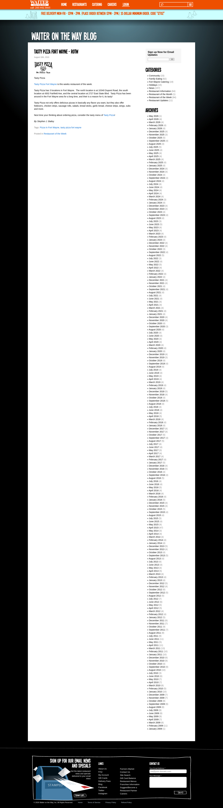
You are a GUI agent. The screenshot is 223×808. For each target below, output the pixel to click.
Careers (112, 4)
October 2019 (155, 360)
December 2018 (156, 391)
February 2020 (156, 348)
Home (80, 802)
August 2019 (155, 366)
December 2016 (156, 465)
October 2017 (155, 435)
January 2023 (155, 240)
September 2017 (157, 438)
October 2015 (155, 509)
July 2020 (153, 332)
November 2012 (156, 586)
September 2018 (157, 401)
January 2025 (155, 165)
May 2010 (153, 679)
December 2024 (156, 168)
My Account (103, 775)
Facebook (102, 787)
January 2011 (155, 654)
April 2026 (154, 119)
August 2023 (155, 218)
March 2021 (154, 308)
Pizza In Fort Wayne (49, 127)
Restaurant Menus (128, 781)
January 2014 (155, 543)
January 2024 (155, 202)
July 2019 (153, 370)
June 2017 (154, 447)
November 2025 (156, 134)
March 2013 (154, 574)
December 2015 (156, 503)
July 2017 (153, 444)
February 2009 (156, 725)
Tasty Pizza (109, 115)
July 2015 (153, 518)
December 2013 (156, 546)
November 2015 (156, 506)
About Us (102, 769)
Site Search (125, 775)
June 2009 (154, 713)
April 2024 (154, 193)
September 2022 (157, 252)
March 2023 (154, 233)
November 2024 (156, 172)
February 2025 (156, 162)
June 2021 (154, 298)
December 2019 (156, 354)
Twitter (101, 790)
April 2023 (154, 230)
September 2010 (157, 667)
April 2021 (154, 305)
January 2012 (155, 617)
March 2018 (154, 419)
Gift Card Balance (128, 778)
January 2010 (155, 691)
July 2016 (153, 481)
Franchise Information (130, 784)
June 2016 (154, 484)
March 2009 (154, 722)
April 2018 (154, 416)
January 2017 (155, 462)
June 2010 (154, 676)
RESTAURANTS (79, 4)
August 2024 (155, 181)
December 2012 (156, 583)
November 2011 (156, 623)
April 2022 (154, 267)
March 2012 (154, 611)
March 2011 (154, 648)
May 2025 (153, 153)
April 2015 (154, 527)
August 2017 (155, 441)
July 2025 (153, 147)
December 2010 (156, 657)
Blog (100, 784)
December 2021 (156, 280)
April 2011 (154, 645)
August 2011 (155, 633)
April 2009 (154, 719)
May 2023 (153, 227)
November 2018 (156, 394)
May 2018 (153, 413)
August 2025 (155, 144)
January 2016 (155, 500)
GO (190, 4)
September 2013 (157, 555)
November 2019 (156, 357)
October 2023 (155, 212)
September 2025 (157, 141)
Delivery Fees (104, 781)
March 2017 (154, 456)
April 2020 (154, 342)
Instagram (102, 793)
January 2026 (155, 128)
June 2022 (154, 261)
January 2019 (155, 388)
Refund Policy (126, 802)
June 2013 (154, 565)
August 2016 (155, 478)
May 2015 (153, 524)
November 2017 (156, 431)
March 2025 (154, 159)
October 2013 (155, 552)
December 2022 (156, 243)
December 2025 (156, 131)
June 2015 (154, 521)
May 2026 (153, 116)
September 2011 (157, 630)
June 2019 (154, 373)
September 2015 (157, 512)
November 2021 (156, 283)
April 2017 (154, 453)
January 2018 (155, 425)
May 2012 (153, 605)
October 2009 (155, 701)
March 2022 (154, 271)
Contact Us (125, 772)
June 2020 (154, 336)
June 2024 (154, 187)
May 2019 (153, 376)
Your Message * (155, 776)
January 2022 (155, 277)
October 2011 (155, 626)
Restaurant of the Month (160, 94)
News (151, 88)
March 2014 (154, 537)
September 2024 (157, 178)
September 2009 (157, 704)
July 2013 (153, 561)
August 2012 (155, 595)
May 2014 (153, 530)
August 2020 (155, 329)
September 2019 (157, 363)
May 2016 (153, 487)
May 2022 (153, 264)
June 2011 (154, 639)
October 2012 (155, 589)
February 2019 (156, 385)
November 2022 (156, 246)
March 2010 (154, 685)
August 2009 (155, 707)
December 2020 (156, 317)
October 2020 (155, 323)
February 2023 (156, 236)
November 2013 (156, 549)
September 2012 (157, 592)
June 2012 (154, 602)
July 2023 (153, 221)
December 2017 (156, 428)
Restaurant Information (160, 91)
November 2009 (156, 698)
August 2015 (155, 515)
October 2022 (155, 249)
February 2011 (156, 651)
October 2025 (155, 137)
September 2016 (157, 475)
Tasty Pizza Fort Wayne (45, 84)
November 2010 (156, 660)
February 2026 (156, 125)
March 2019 (154, 382)
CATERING (97, 4)
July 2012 (153, 599)
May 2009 (153, 716)
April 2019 (154, 379)
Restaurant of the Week (55, 133)
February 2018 (156, 422)
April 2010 (154, 682)
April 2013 (154, 571)
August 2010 (155, 670)
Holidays (153, 85)
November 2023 (156, 209)
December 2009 (156, 694)
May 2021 (153, 301)
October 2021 (155, 286)
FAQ (100, 772)
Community (154, 75)
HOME (64, 4)
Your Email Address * (157, 768)
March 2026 (154, 122)
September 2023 (157, 215)
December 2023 (156, 206)
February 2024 (156, 199)
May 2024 (153, 190)
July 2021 (153, 295)
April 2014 (154, 534)
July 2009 (153, 710)
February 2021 (156, 311)
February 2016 (156, 496)
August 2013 (155, 558)
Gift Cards (102, 778)
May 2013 (153, 568)
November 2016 (156, 469)
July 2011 (153, 636)
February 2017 (156, 459)
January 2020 (155, 351)
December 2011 (156, 620)
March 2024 (154, 196)
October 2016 (155, 472)
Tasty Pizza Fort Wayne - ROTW (56, 51)
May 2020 (153, 339)
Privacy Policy (110, 802)
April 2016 (154, 490)
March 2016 (154, 493)
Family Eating (155, 79)
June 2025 (154, 150)
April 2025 (154, 156)
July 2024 (153, 184)
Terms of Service (94, 802)
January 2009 (155, 729)
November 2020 (156, 320)
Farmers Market (127, 769)
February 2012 (156, 614)
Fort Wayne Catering (159, 82)
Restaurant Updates (158, 100)
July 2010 (153, 673)
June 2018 (154, 410)
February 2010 (156, 688)
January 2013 (155, 580)
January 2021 (155, 314)
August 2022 (155, 255)
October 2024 (155, 175)
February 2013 (156, 577)
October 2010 (155, 664)
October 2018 (155, 397)
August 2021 (155, 292)
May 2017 (153, 450)
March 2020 (154, 345)
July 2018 (153, 407)
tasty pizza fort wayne (71, 127)
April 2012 (154, 608)
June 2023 (154, 224)
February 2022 (156, 274)
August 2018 (155, 404)
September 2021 (157, 289)
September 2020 (157, 326)
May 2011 (153, 642)
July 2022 (153, 258)
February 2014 (156, 540)
